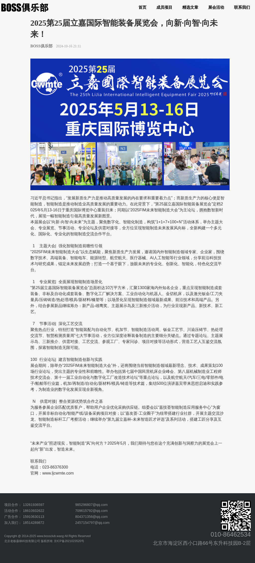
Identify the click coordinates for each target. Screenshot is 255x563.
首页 (142, 7)
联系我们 (242, 7)
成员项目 (164, 7)
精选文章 (190, 7)
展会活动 (216, 7)
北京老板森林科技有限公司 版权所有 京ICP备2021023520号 (44, 541)
